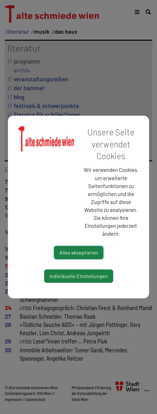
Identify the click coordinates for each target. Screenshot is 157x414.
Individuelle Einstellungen (78, 276)
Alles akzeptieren (78, 252)
